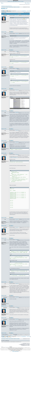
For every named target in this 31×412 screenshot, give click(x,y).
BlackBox (16, 1)
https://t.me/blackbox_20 (14, 157)
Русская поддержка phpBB (15, 351)
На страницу (22, 336)
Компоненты (19, 1)
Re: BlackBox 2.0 (17, 15)
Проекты (22, 1)
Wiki (11, 1)
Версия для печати (4, 12)
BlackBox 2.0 (4, 8)
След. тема (28, 12)
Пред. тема (25, 12)
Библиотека (9, 1)
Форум (13, 1)
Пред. (25, 336)
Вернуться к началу (3, 31)
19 (29, 336)
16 (27, 336)
